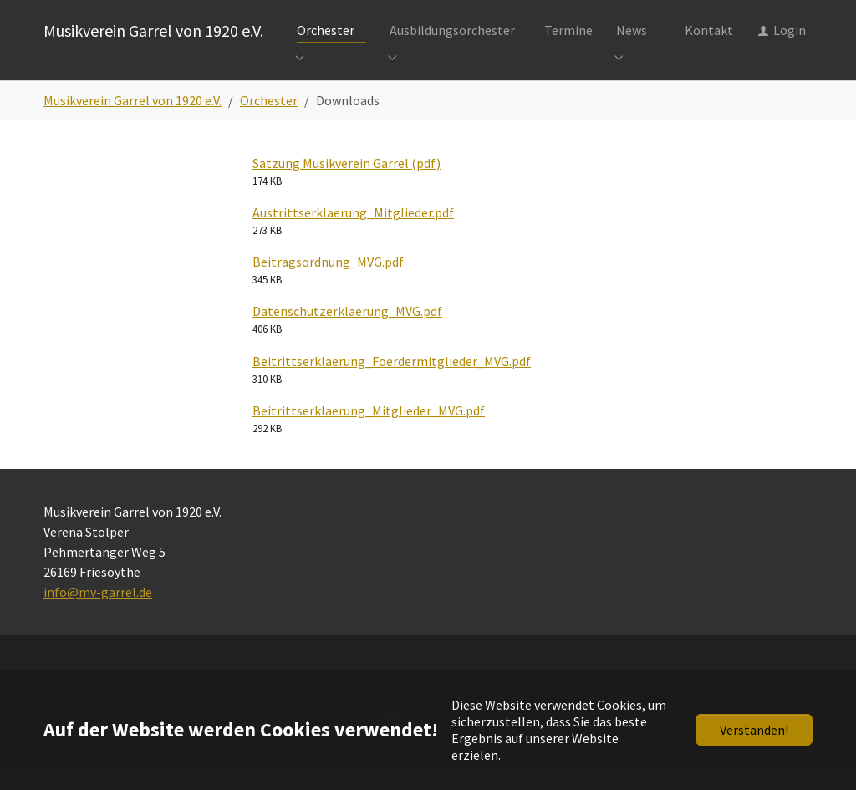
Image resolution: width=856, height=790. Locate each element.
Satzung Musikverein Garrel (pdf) (346, 185)
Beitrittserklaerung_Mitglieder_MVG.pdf (368, 433)
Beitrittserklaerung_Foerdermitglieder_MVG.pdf (391, 383)
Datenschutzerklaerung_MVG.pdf (347, 333)
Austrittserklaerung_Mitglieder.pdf (353, 235)
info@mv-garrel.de (97, 614)
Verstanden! (754, 729)
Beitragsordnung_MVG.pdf (328, 284)
